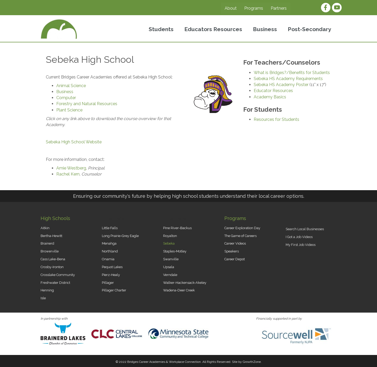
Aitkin (45, 228)
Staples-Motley (174, 251)
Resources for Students (276, 119)
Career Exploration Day (242, 228)
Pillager (108, 283)
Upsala (168, 267)
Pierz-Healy (111, 275)
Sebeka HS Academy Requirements (288, 78)
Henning (47, 290)
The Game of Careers (240, 236)
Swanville (171, 259)
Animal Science (71, 85)
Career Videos (235, 243)
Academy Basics (270, 96)
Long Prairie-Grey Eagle (120, 236)
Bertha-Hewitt (51, 236)
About (231, 8)
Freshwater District (55, 283)
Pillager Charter (114, 290)
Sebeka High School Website (74, 141)
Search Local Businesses (305, 229)
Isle (43, 298)
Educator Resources (273, 90)
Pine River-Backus (177, 228)
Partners (279, 8)
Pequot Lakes (112, 267)
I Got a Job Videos (299, 237)
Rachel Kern (68, 174)
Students (161, 29)
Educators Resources (213, 29)
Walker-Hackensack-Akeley (184, 283)
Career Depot (234, 259)
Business (265, 29)
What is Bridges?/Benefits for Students (292, 72)
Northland (110, 251)
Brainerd (47, 243)
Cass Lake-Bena (53, 259)
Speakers (231, 251)
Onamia (108, 259)
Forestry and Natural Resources (86, 103)
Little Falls (110, 228)
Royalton (170, 236)
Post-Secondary (309, 29)
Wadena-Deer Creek (179, 290)
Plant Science (69, 110)
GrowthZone (252, 362)
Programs (253, 8)
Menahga (109, 243)
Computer (66, 97)
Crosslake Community (58, 275)
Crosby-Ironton (52, 267)
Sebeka (169, 243)
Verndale (170, 275)
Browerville (50, 251)
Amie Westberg (71, 168)
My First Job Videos (300, 245)
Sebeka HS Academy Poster (281, 84)
